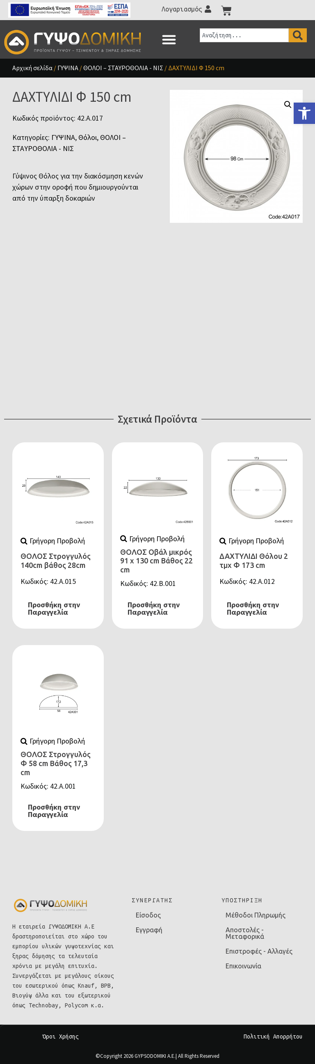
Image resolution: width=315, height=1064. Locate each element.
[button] (169, 39)
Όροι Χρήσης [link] (61, 1036)
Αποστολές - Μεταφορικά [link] (245, 933)
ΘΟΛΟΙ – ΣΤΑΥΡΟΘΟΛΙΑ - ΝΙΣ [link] (123, 68)
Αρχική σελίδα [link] (32, 68)
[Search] (298, 35)
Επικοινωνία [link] (243, 966)
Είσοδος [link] (148, 915)
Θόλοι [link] (87, 137)
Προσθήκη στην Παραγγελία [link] (54, 608)
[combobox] (244, 35)
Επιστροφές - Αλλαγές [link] (259, 951)
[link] (304, 113)
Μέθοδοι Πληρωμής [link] (255, 915)
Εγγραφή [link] (149, 930)
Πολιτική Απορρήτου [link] (273, 1036)
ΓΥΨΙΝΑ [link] (67, 68)
